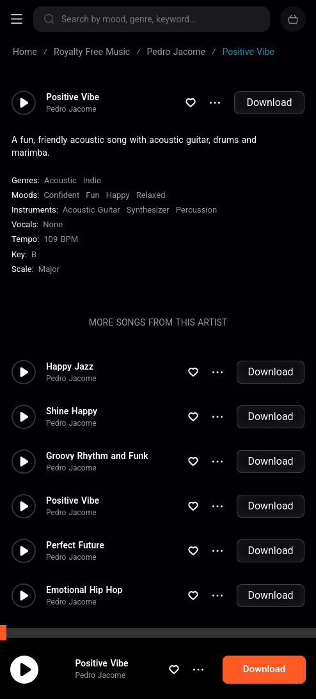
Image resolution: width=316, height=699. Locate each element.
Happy (118, 195)
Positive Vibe (72, 97)
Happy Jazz (69, 366)
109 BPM (60, 239)
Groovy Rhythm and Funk (97, 455)
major (48, 269)
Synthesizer (148, 209)
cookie (56, 665)
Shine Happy (71, 411)
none (53, 224)
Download (269, 102)
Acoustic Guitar (91, 209)
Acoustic (60, 180)
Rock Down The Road (89, 634)
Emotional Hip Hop (84, 589)
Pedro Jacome (71, 109)
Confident (61, 195)
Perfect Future (75, 545)
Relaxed (151, 195)
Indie (92, 180)
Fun (92, 195)
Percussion (196, 209)
